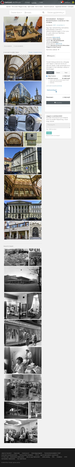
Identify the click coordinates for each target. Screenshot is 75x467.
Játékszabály (46, 457)
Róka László (56, 37)
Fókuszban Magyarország (19, 6)
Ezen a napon (39, 6)
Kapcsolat (17, 453)
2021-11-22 (59, 44)
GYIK (65, 457)
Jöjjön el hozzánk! (6, 453)
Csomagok (71, 6)
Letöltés (50, 72)
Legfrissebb (31, 6)
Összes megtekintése (35, 52)
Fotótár (34, 2)
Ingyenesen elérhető (61, 6)
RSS (53, 457)
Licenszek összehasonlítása (54, 85)
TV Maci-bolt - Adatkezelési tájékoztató (12, 457)
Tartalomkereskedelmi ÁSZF (52, 453)
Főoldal (27, 2)
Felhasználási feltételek (26, 455)
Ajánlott (8, 6)
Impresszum (25, 453)
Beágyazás (51, 56)
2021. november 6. (59, 25)
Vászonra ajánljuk (49, 6)
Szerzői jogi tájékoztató (33, 457)
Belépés (67, 2)
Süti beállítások (21, 458)
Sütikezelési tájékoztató (8, 458)
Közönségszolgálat (36, 453)
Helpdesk (59, 457)
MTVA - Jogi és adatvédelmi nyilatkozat (46, 455)
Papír (66, 72)
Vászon (58, 72)
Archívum (10, 2)
